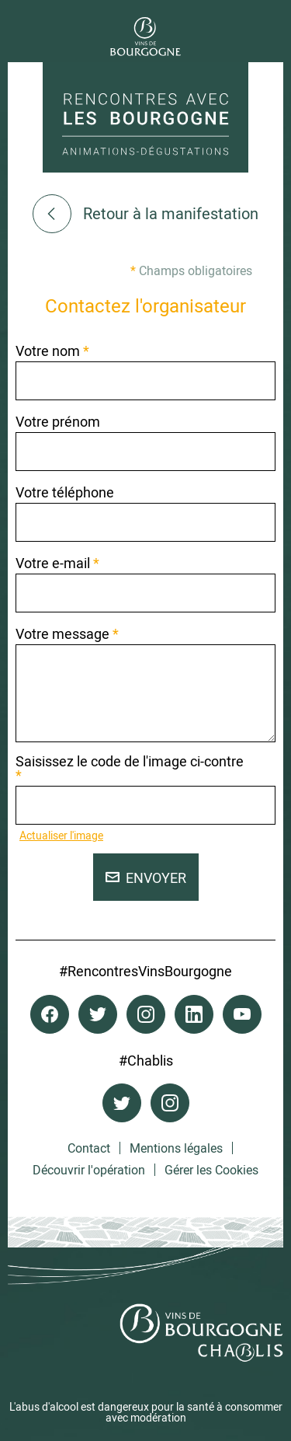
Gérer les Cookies (211, 1170)
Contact (89, 1148)
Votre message (67, 633)
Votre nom (52, 351)
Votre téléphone (65, 492)
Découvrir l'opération (89, 1170)
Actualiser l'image (61, 835)
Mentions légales (176, 1148)
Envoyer (146, 877)
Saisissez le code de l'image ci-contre (130, 768)
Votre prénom (58, 421)
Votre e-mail (57, 563)
